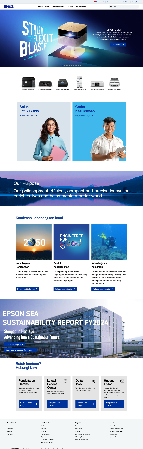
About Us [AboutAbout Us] (112, 426)
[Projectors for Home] (45, 83)
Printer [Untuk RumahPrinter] (9, 426)
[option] (71, 38)
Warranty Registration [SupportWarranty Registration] (82, 437)
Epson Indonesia (99, 1)
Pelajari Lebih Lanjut (27, 116)
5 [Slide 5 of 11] (69, 65)
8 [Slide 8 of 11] (75, 65)
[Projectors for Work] (97, 83)
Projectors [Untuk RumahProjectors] (10, 428)
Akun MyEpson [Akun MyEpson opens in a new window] (135, 1)
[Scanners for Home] (62, 83)
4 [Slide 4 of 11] (67, 65)
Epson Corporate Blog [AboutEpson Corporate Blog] (117, 428)
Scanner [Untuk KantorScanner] (43, 431)
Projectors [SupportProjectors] (78, 428)
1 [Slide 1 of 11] (62, 65)
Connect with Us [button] (124, 1)
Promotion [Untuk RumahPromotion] (10, 434)
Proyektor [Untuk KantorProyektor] (44, 428)
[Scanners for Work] (114, 83)
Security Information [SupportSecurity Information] (81, 439)
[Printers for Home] (28, 83)
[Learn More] (118, 45)
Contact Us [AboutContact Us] (113, 434)
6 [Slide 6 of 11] (71, 65)
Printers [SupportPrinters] (77, 426)
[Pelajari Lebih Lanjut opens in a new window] (29, 404)
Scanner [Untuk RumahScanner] (9, 431)
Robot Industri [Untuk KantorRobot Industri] (45, 434)
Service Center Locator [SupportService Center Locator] (82, 434)
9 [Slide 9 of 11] (76, 65)
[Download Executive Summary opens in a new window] (20, 350)
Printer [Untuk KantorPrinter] (43, 426)
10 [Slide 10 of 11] (78, 65)
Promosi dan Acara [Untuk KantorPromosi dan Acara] (47, 442)
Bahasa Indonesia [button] (112, 1)
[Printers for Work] (80, 83)
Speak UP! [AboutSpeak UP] (113, 437)
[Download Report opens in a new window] (14, 344)
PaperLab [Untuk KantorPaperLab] (44, 437)
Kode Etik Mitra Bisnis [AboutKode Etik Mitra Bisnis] (116, 431)
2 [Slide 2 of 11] (64, 65)
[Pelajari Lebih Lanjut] (27, 289)
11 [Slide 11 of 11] (80, 65)
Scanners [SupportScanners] (78, 431)
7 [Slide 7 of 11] (73, 65)
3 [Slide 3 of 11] (66, 65)
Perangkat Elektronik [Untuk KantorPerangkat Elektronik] (47, 439)
